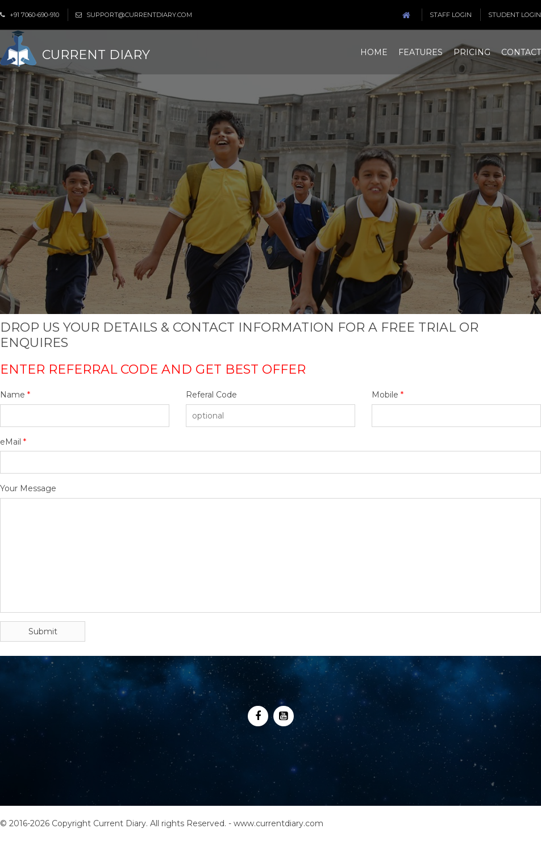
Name (15, 395)
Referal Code (211, 395)
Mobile (387, 395)
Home (374, 52)
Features (420, 52)
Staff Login (451, 15)
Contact (521, 52)
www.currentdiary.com (278, 823)
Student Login (514, 15)
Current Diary (96, 54)
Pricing (471, 52)
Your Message (28, 488)
